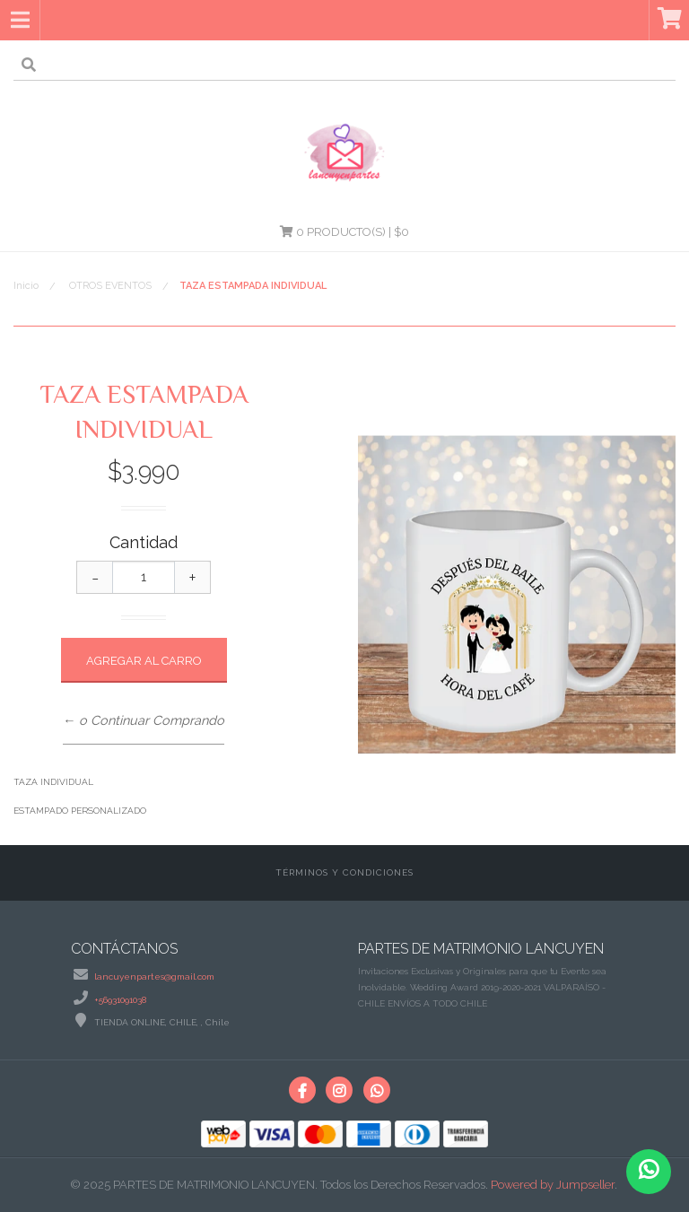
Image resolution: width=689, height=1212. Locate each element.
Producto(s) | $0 (344, 232)
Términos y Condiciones (344, 872)
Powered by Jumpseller (553, 1184)
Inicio (26, 286)
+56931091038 (120, 1000)
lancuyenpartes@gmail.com (154, 976)
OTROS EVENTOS (110, 286)
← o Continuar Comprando (143, 720)
